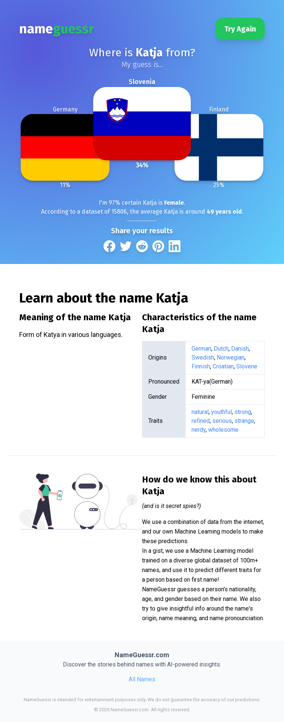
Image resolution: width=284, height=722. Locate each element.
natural (200, 411)
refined (201, 420)
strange (244, 420)
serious (222, 420)
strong (242, 411)
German (201, 348)
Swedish (203, 357)
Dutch (221, 348)
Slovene (246, 366)
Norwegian (230, 357)
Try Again (240, 28)
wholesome (223, 429)
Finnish (201, 366)
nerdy (199, 429)
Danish (240, 348)
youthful (221, 411)
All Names (142, 679)
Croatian (223, 366)
